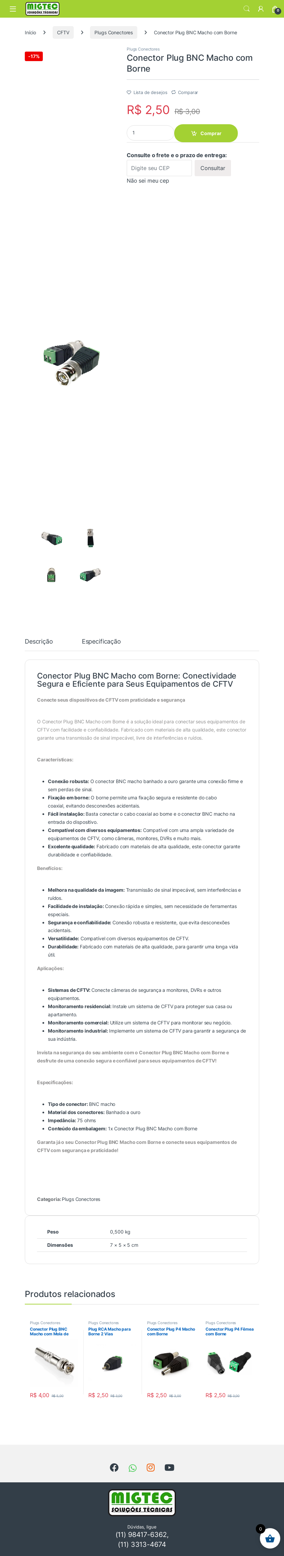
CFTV (63, 32)
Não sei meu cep (148, 180)
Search (246, 9)
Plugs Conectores (113, 32)
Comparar (188, 92)
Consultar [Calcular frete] (212, 168)
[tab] (39, 644)
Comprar (210, 133)
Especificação (101, 641)
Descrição (39, 641)
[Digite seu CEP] (159, 168)
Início (30, 32)
